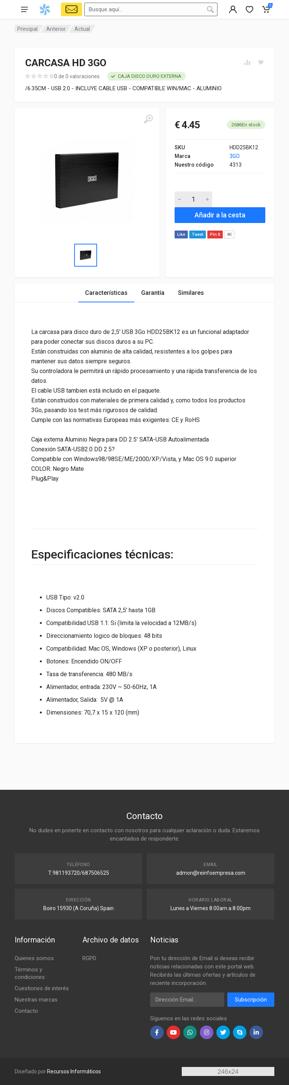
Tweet (197, 234)
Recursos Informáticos (74, 1071)
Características (106, 292)
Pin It (215, 234)
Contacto (26, 1011)
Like (181, 234)
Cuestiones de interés (42, 988)
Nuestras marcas (36, 999)
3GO (235, 156)
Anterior (56, 29)
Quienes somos (34, 958)
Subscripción (251, 999)
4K (229, 234)
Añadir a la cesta (220, 215)
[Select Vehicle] (71, 9)
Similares (191, 292)
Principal (27, 29)
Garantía (152, 292)
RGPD (89, 958)
